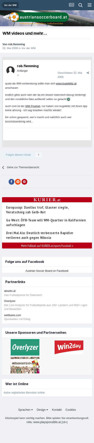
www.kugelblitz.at (66, 83)
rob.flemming (16, 44)
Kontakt (57, 409)
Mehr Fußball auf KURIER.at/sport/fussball (47, 246)
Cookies (70, 409)
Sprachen (25, 409)
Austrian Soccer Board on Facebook (47, 270)
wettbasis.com (12, 315)
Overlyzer (10, 301)
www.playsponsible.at (47, 422)
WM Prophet (32, 106)
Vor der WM (29, 48)
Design (42, 409)
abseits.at (10, 290)
